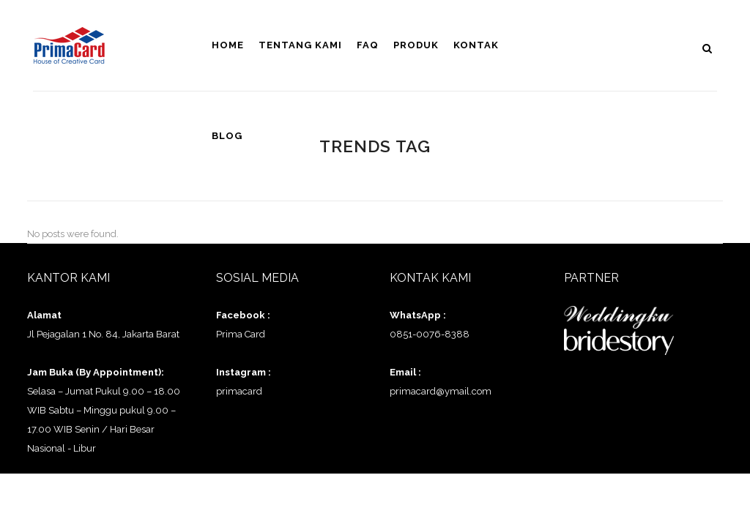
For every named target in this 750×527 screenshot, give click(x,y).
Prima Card (240, 334)
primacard (239, 391)
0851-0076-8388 (429, 334)
